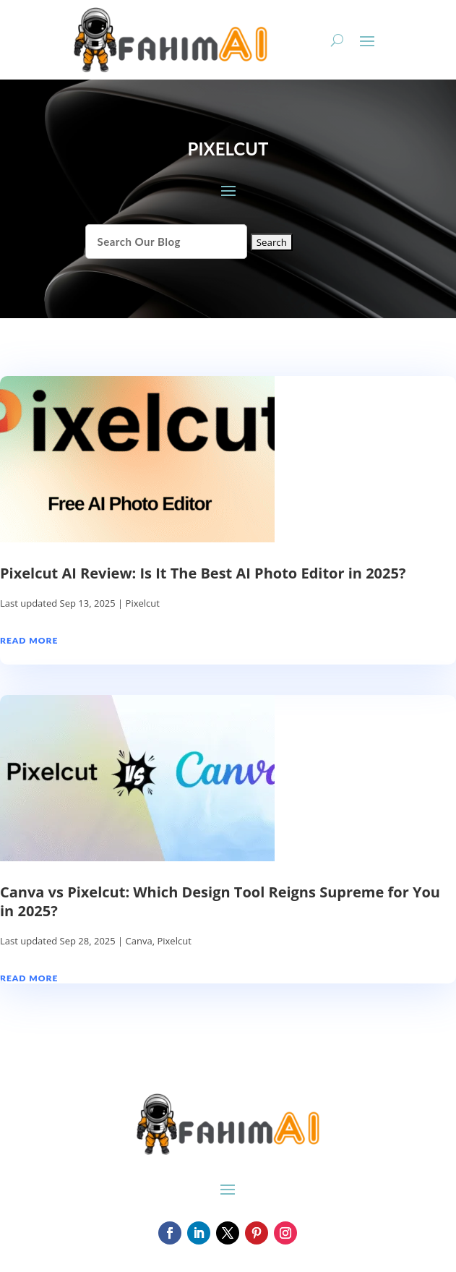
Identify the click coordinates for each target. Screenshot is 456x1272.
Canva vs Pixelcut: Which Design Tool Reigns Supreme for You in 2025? (220, 901)
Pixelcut (143, 603)
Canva (139, 940)
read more (29, 640)
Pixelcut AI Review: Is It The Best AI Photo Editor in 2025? (202, 573)
